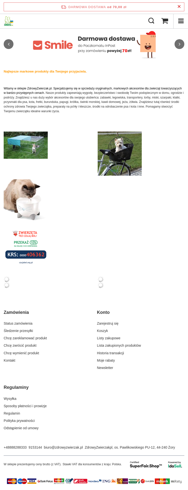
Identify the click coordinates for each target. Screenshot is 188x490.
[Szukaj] (151, 21)
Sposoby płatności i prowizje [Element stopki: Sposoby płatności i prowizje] (25, 406)
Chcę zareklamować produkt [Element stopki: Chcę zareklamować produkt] (25, 338)
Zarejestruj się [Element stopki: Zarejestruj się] (107, 323)
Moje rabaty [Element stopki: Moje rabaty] (106, 360)
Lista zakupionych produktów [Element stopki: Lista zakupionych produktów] (119, 345)
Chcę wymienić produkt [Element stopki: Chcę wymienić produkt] (21, 353)
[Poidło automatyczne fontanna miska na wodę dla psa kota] (47, 201)
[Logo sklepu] (8, 21)
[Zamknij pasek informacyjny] (179, 7)
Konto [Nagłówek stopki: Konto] (103, 312)
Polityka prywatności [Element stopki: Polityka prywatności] (19, 421)
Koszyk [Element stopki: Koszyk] (102, 331)
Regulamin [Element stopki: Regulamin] (12, 413)
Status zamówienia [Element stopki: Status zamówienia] (18, 323)
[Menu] (180, 21)
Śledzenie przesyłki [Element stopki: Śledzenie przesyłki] (18, 331)
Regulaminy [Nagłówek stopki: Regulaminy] (16, 387)
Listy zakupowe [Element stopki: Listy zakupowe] (108, 338)
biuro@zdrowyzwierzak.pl (63, 447)
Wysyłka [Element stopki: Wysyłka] (10, 399)
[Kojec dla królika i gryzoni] (47, 145)
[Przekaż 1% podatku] (47, 247)
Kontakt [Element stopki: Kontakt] (9, 360)
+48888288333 (15, 447)
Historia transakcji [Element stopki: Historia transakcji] (110, 353)
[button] (8, 44)
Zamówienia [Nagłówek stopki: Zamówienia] (16, 312)
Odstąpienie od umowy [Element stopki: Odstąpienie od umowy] (21, 428)
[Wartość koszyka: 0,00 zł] (164, 21)
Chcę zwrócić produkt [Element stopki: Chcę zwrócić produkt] (20, 345)
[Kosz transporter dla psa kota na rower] (141, 154)
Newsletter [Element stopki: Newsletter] (105, 368)
